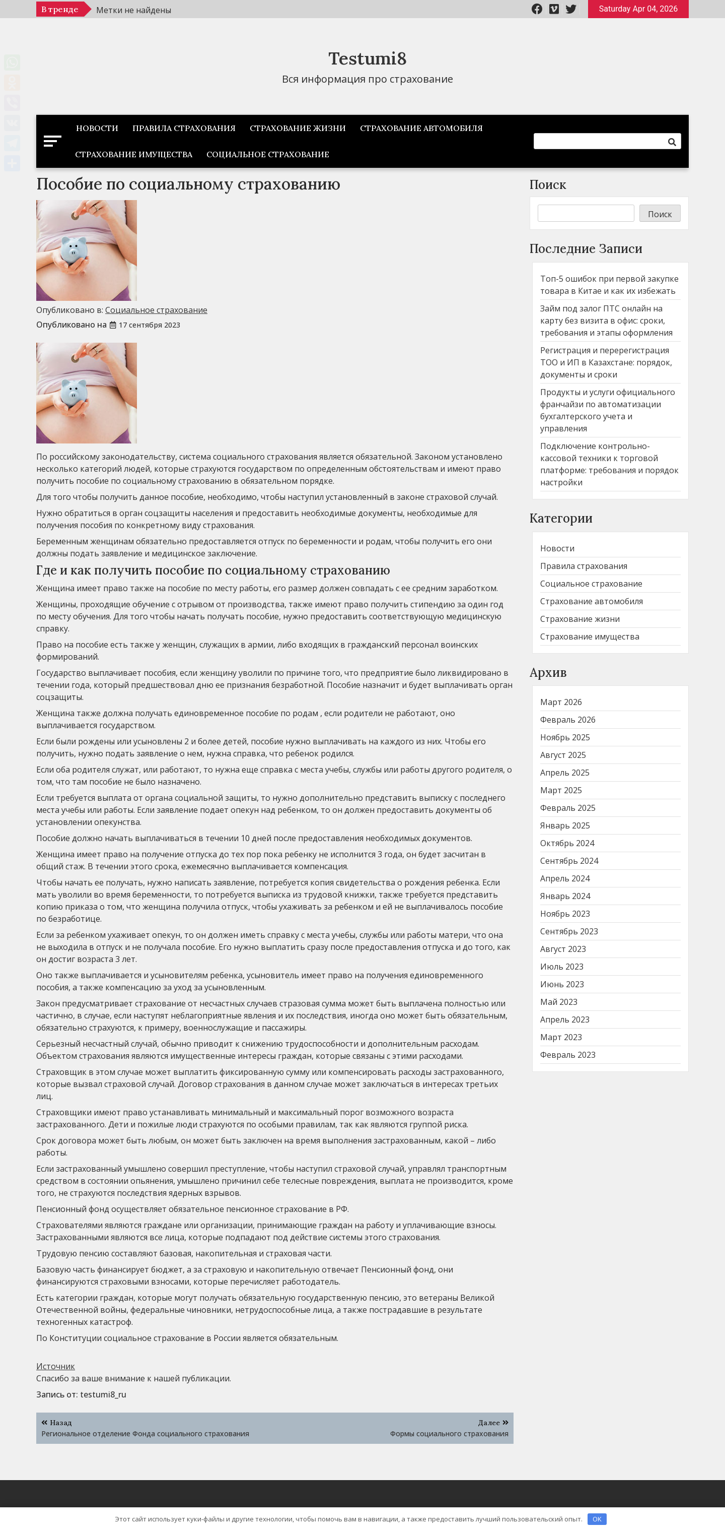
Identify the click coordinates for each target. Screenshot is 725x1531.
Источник (55, 1366)
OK (597, 1518)
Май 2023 (558, 1001)
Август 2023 (563, 948)
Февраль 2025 (568, 807)
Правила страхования (184, 128)
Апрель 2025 (565, 772)
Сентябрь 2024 (569, 860)
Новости (97, 128)
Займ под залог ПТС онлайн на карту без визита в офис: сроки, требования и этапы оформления (606, 320)
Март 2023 (561, 1037)
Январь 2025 (565, 825)
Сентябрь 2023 (569, 931)
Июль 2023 (562, 966)
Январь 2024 (565, 896)
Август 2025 (563, 754)
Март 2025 (561, 790)
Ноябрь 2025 (565, 737)
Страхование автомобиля (421, 128)
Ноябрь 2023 (565, 913)
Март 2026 (561, 702)
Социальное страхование (267, 154)
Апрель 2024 (565, 878)
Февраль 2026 (568, 719)
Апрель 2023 (565, 1019)
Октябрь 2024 (567, 843)
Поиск (548, 185)
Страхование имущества (133, 154)
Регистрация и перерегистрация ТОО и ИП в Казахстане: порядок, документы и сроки (606, 362)
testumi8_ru (103, 1394)
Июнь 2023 (562, 984)
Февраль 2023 (568, 1054)
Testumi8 (367, 58)
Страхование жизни (298, 128)
